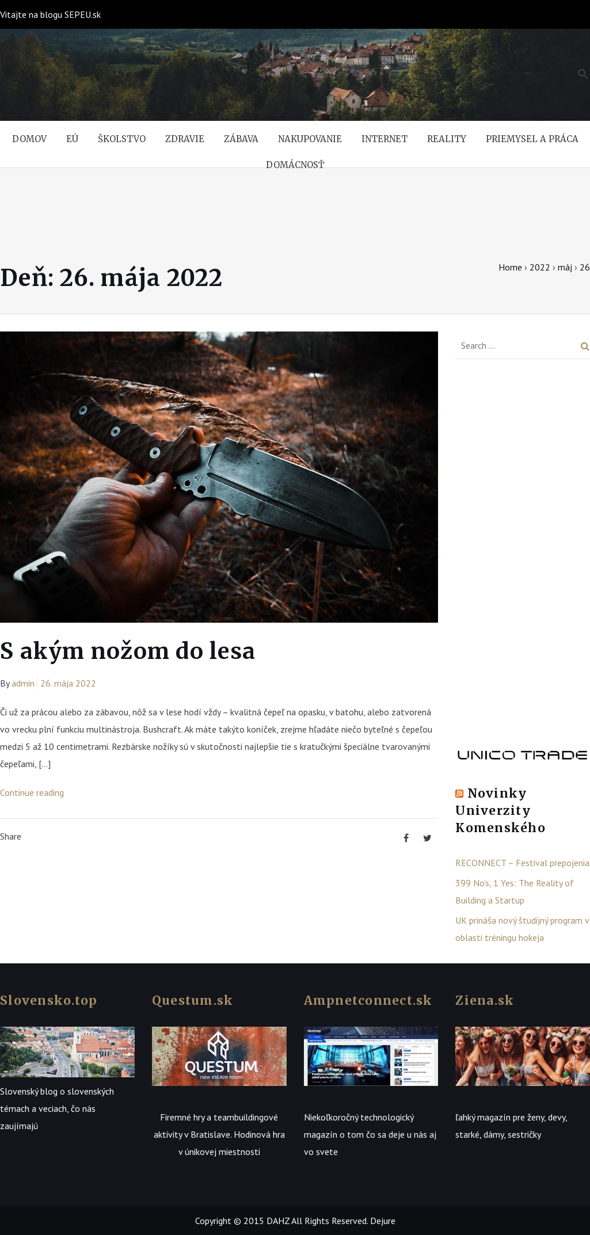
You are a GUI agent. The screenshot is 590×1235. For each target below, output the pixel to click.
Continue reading (32, 792)
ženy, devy (546, 1117)
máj (565, 267)
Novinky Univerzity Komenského (500, 811)
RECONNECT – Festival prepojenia (522, 862)
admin (23, 683)
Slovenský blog (29, 1091)
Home (510, 267)
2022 (540, 267)
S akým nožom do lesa (128, 651)
